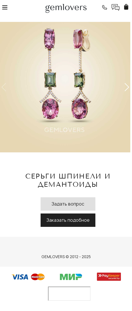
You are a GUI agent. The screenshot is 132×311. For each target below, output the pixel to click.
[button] (126, 87)
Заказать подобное (68, 220)
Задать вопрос (68, 204)
